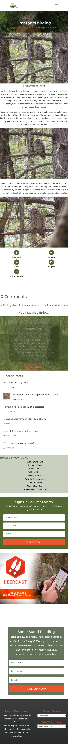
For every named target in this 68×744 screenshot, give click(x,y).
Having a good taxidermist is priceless (23, 407)
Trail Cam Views (35, 482)
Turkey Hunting (35, 469)
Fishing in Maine (35, 476)
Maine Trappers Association (16, 726)
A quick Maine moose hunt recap (21, 431)
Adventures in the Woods (35, 489)
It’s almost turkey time (15, 382)
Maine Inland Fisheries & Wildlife (16, 715)
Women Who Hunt (35, 462)
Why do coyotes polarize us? (18, 443)
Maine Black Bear (35, 486)
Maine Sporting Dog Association (17, 729)
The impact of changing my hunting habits (35, 394)
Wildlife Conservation (46, 27)
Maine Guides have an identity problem (24, 419)
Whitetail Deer (35, 472)
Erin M (17, 27)
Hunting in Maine (34, 465)
